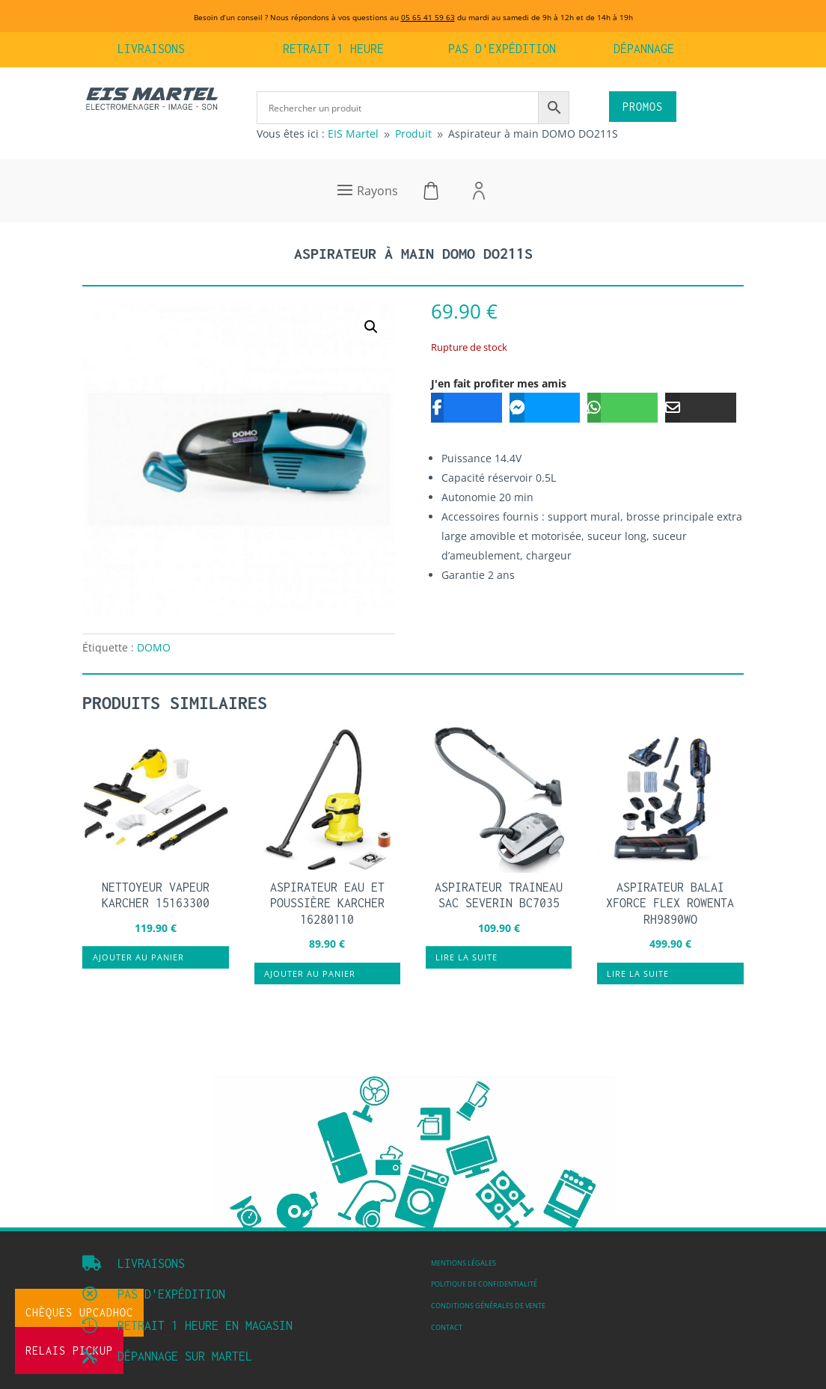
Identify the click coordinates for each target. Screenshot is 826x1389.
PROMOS (642, 106)
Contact (446, 1327)
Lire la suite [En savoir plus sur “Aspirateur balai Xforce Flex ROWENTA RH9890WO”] (638, 973)
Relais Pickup (69, 1350)
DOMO (154, 647)
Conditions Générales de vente (488, 1305)
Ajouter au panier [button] (138, 957)
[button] (371, 326)
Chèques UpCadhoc (79, 1312)
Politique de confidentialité (484, 1284)
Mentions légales (463, 1263)
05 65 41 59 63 (428, 17)
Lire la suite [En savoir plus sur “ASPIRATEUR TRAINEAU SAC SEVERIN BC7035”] (466, 957)
